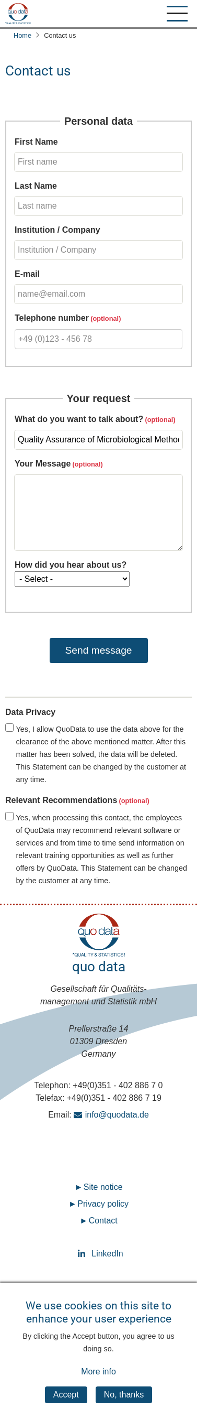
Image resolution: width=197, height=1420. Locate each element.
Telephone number (52, 317)
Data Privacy (30, 712)
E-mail (27, 273)
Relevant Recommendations (61, 800)
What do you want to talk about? (79, 419)
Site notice (103, 1187)
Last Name (36, 185)
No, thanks (124, 1406)
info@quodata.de (117, 1114)
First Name (36, 141)
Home (22, 35)
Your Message (43, 463)
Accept (66, 1406)
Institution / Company (57, 229)
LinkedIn (99, 1253)
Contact (103, 1220)
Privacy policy (103, 1203)
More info (98, 1383)
